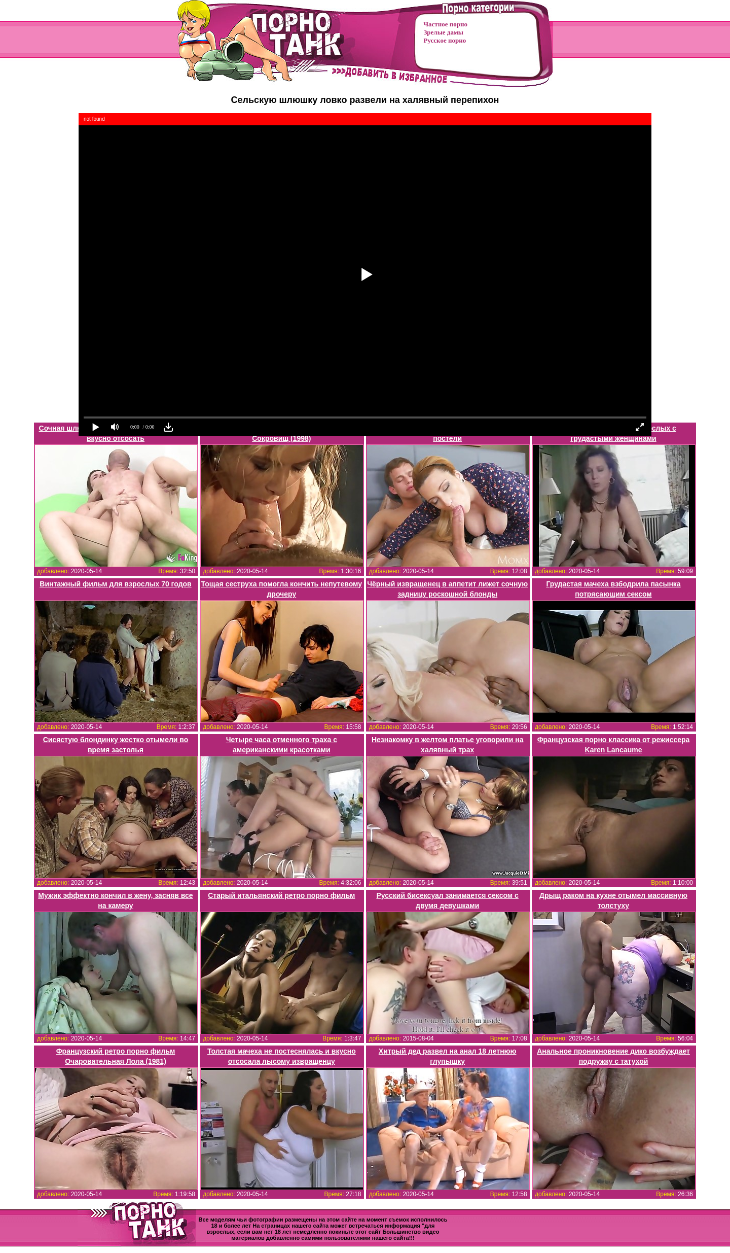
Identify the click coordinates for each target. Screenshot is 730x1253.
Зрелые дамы (443, 32)
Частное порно (445, 24)
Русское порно (445, 40)
